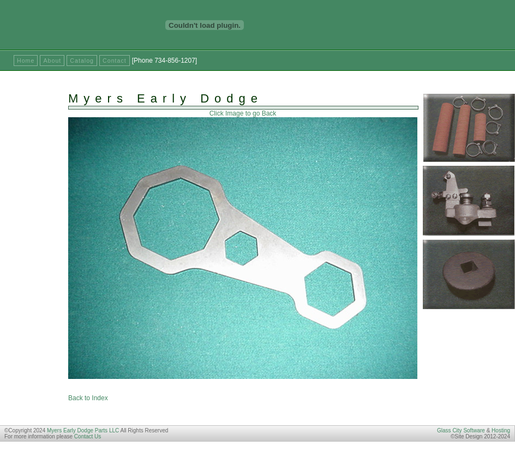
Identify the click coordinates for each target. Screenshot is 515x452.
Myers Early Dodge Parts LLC (83, 430)
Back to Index (88, 398)
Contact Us (87, 436)
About (52, 60)
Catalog (82, 60)
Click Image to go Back (243, 113)
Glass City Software (461, 430)
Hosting (501, 430)
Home (25, 60)
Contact (115, 60)
